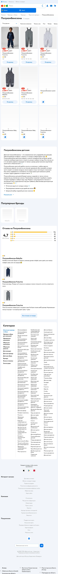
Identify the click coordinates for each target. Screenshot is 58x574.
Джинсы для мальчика (34, 392)
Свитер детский (48, 332)
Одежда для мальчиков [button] (7, 339)
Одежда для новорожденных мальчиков (22, 448)
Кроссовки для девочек (35, 401)
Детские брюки (48, 330)
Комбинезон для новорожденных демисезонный (35, 331)
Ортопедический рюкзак (48, 422)
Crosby (46, 391)
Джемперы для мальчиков (35, 382)
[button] (22, 10)
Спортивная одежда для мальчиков (36, 342)
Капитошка (47, 393)
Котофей (46, 382)
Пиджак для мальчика (34, 455)
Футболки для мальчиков (34, 355)
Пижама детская (48, 405)
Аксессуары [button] (7, 363)
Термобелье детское (36, 449)
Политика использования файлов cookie (29, 488)
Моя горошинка (22, 451)
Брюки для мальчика (36, 349)
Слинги (33, 420)
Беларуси (38, 556)
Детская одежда (22, 410)
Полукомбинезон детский (35, 437)
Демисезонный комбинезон (35, 427)
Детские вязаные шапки (48, 444)
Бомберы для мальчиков (34, 374)
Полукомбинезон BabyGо (12, 258)
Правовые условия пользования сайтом (29, 553)
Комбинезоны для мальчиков (35, 351)
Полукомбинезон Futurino (12, 282)
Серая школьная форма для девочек (23, 364)
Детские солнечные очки (49, 448)
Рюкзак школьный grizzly (22, 336)
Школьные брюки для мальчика (22, 343)
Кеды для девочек (35, 413)
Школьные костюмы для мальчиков (23, 385)
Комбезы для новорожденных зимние (22, 432)
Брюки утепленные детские (49, 335)
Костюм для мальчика (34, 358)
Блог (29, 530)
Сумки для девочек (49, 453)
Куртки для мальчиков (34, 339)
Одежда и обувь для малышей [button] (8, 335)
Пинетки (20, 415)
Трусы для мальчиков (47, 410)
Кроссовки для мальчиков (35, 396)
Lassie (45, 384)
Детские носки (48, 401)
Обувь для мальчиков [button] (6, 343)
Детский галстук (48, 441)
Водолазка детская (36, 446)
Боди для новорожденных (22, 421)
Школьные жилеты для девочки (23, 404)
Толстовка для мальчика (34, 362)
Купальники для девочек (48, 396)
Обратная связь (29, 491)
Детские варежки (48, 427)
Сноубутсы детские (49, 340)
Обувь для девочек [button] (6, 347)
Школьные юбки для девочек (23, 350)
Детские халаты (48, 408)
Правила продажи (29, 483)
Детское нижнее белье (48, 414)
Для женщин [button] (7, 351)
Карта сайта (29, 493)
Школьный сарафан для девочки (23, 400)
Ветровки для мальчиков (34, 346)
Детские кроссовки (49, 352)
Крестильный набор (23, 441)
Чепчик (46, 425)
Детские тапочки (48, 354)
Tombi (45, 362)
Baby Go (46, 389)
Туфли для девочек (36, 399)
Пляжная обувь (48, 378)
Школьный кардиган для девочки (23, 388)
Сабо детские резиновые (47, 375)
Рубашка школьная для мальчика (23, 360)
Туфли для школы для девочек (22, 374)
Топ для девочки (48, 419)
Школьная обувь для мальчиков (23, 378)
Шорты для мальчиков (34, 378)
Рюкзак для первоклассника (48, 432)
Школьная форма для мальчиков (22, 339)
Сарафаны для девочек (21, 367)
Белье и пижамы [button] (8, 361)
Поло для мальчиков (36, 368)
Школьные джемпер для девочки (23, 392)
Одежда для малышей (21, 417)
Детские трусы (48, 417)
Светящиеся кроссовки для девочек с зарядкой (36, 406)
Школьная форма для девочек (22, 332)
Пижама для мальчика (34, 371)
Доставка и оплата (29, 478)
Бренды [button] (5, 358)
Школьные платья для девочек (22, 357)
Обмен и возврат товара (29, 481)
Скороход (46, 364)
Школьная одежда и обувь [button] (8, 331)
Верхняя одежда (34, 15)
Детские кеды (47, 380)
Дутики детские (48, 370)
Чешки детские (48, 350)
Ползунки (33, 432)
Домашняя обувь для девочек (36, 410)
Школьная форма (22, 330)
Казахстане (32, 556)
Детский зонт (47, 455)
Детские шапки (48, 429)
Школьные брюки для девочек (22, 371)
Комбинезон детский (34, 423)
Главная (3, 15)
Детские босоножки (49, 360)
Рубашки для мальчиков (34, 365)
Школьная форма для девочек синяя (22, 353)
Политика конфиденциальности (29, 486)
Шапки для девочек (49, 435)
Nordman (46, 348)
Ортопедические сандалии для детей (49, 367)
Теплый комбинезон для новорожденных (23, 443)
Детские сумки (48, 439)
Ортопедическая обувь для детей (48, 342)
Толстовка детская (35, 442)
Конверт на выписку (23, 413)
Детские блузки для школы (23, 346)
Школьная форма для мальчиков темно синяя (22, 396)
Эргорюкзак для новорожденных (22, 428)
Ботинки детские (48, 372)
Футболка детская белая (35, 451)
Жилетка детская (35, 444)
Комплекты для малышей (35, 335)
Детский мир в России (23, 556)
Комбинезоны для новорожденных (22, 424)
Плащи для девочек (36, 440)
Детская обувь (48, 338)
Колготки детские (48, 399)
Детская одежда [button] (8, 353)
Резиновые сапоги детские (49, 357)
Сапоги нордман (48, 345)
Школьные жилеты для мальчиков (23, 381)
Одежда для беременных (34, 418)
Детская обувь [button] (7, 356)
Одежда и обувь (12, 15)
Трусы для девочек (49, 403)
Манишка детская (48, 451)
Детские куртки (35, 430)
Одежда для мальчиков (34, 385)
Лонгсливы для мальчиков (35, 389)
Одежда (23, 15)
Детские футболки (36, 434)
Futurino (46, 387)
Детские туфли (35, 415)
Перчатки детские (49, 437)
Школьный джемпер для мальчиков (23, 407)
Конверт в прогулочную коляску (21, 437)
